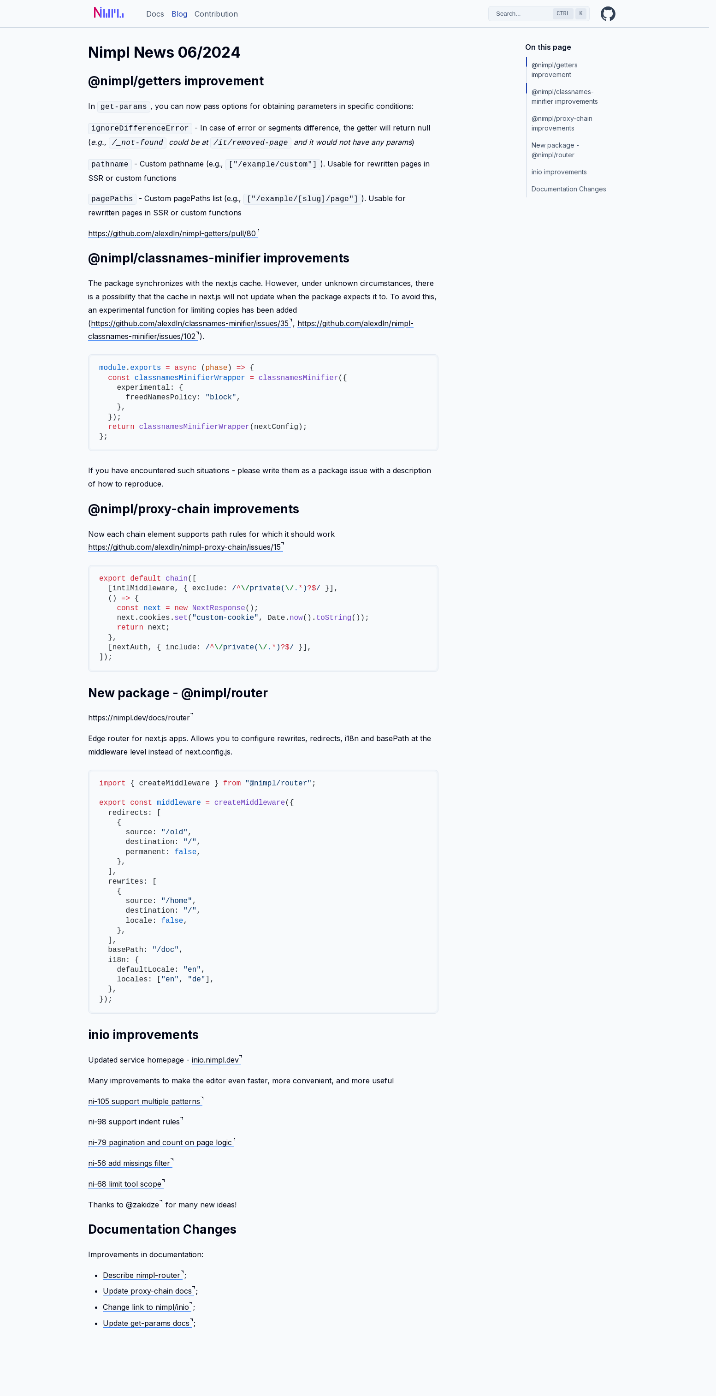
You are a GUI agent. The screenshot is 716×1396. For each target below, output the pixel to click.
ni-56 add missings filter (130, 1158)
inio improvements (559, 172)
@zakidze (144, 1200)
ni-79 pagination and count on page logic (161, 1137)
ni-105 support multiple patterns (145, 1096)
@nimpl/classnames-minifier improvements (565, 96)
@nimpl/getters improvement (556, 69)
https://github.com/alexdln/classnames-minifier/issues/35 (191, 318)
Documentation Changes (569, 189)
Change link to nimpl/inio (147, 1302)
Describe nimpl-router (143, 1270)
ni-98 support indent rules (135, 1117)
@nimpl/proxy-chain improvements (563, 123)
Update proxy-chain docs (149, 1286)
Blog (179, 13)
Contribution (216, 13)
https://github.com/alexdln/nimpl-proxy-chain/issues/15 (186, 542)
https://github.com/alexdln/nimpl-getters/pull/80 (173, 228)
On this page (548, 47)
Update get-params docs (148, 1318)
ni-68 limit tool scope (126, 1179)
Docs (155, 13)
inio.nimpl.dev (217, 1055)
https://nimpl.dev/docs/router (140, 713)
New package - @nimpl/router (556, 150)
